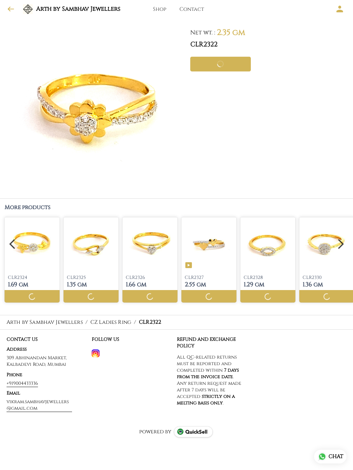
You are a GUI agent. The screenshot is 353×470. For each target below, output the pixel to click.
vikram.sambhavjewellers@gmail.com (38, 405)
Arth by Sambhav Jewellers (78, 9)
